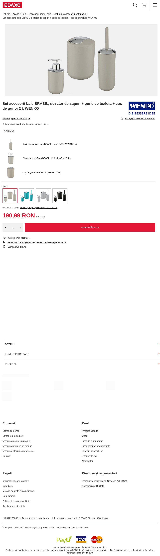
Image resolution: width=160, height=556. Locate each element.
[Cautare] (135, 5)
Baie (24, 14)
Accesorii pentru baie (40, 14)
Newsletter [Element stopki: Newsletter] (87, 461)
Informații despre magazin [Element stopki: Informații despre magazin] (15, 481)
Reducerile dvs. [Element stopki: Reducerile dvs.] (90, 456)
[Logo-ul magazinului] (12, 5)
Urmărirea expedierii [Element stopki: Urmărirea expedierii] (12, 436)
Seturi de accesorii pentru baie (70, 14)
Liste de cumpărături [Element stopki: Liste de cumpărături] (92, 441)
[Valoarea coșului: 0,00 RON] (144, 5)
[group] (81, 60)
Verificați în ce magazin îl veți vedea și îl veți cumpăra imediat (36, 242)
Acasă (16, 14)
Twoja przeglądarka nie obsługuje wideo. (80, 294)
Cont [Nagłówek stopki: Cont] (85, 423)
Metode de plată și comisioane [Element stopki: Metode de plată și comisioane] (18, 491)
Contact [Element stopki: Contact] (6, 456)
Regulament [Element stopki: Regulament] (8, 496)
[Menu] (155, 5)
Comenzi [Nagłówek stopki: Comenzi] (8, 423)
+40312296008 (10, 518)
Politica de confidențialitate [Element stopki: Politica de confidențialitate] (16, 501)
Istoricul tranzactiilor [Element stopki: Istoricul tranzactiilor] (92, 451)
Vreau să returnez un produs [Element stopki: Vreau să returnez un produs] (17, 446)
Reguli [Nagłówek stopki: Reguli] (7, 473)
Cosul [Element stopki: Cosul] (85, 436)
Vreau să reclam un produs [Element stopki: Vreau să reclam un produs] (16, 441)
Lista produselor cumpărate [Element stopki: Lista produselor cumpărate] (96, 446)
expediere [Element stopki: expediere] (7, 486)
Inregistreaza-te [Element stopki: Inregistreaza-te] (90, 431)
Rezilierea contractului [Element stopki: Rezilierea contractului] (13, 506)
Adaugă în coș (90, 227)
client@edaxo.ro (101, 518)
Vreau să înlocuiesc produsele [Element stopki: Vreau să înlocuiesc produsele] (18, 451)
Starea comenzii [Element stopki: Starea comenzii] (10, 431)
